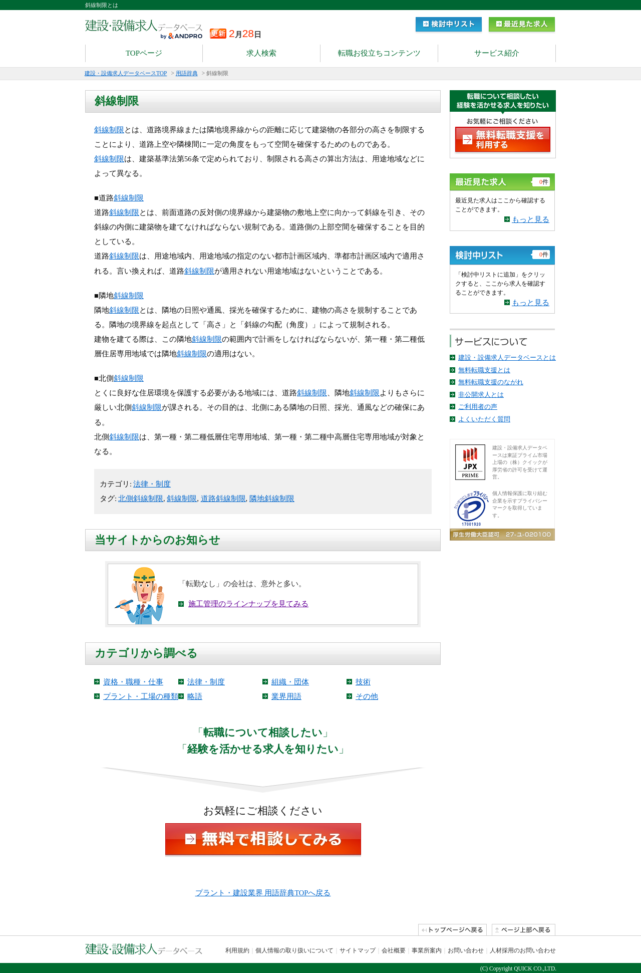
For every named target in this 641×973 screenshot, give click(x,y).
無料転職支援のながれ (490, 382)
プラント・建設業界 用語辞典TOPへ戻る (263, 893)
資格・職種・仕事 (133, 682)
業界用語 (286, 696)
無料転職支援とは (484, 370)
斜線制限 (109, 130)
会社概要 (394, 950)
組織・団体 (290, 682)
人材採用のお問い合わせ (523, 950)
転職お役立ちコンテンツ (379, 53)
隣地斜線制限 (271, 499)
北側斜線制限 (140, 499)
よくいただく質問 (484, 419)
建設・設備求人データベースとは (507, 357)
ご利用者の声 (477, 406)
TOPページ (144, 53)
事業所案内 (427, 950)
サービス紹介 (496, 53)
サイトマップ (358, 950)
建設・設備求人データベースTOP (126, 73)
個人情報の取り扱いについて (294, 950)
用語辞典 (187, 73)
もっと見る (530, 219)
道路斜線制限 (223, 499)
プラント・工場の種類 (140, 696)
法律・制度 (152, 484)
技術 (363, 682)
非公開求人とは (481, 394)
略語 (194, 696)
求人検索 (261, 53)
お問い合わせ (466, 950)
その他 (367, 696)
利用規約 (237, 950)
